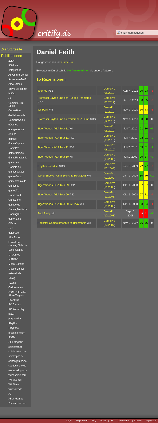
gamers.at (14, 162)
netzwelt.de (14, 273)
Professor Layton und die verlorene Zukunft (63, 119)
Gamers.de (14, 167)
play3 (11, 313)
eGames (13, 124)
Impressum (151, 420)
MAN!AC (13, 259)
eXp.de (12, 134)
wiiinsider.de (15, 389)
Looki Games (15, 249)
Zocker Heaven (16, 403)
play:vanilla (14, 318)
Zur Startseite (11, 49)
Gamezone (14, 199)
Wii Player (14, 384)
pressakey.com (16, 332)
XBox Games (15, 398)
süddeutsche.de (17, 365)
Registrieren (82, 420)
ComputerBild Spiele (16, 104)
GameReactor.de (17, 157)
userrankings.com (18, 370)
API (112, 420)
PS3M (11, 337)
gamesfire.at (15, 176)
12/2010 (109, 111)
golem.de (13, 232)
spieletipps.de (16, 356)
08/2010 (109, 130)
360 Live (13, 65)
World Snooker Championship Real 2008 (62, 175)
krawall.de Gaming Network (17, 244)
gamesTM (14, 190)
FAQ (94, 420)
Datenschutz (124, 420)
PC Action (13, 299)
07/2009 (109, 168)
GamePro (67, 62)
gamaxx (12, 138)
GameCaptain (16, 143)
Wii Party (43, 109)
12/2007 (109, 225)
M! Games (14, 254)
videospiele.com (17, 375)
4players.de (14, 70)
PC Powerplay (16, 309)
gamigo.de (14, 204)
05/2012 (109, 92)
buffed (11, 93)
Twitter (103, 420)
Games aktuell (16, 171)
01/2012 (109, 102)
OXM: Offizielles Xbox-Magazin (17, 294)
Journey (42, 90)
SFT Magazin (15, 342)
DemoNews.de (16, 120)
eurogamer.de (16, 129)
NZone (12, 282)
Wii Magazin (15, 379)
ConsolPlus (14, 110)
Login (69, 420)
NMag (11, 278)
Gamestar (13, 185)
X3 (10, 393)
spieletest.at (15, 346)
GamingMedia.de (17, 209)
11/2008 (109, 187)
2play (11, 60)
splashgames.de (17, 361)
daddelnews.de (16, 115)
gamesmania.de (17, 181)
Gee (10, 228)
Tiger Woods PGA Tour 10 (53, 156)
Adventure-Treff (17, 79)
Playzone (13, 328)
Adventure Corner (18, 74)
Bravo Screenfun (17, 88)
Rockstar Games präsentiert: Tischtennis (62, 222)
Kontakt (138, 420)
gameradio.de (16, 153)
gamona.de (14, 218)
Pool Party (44, 213)
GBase (12, 223)
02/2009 (109, 177)
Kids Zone (14, 237)
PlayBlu (12, 323)
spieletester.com (17, 351)
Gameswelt (14, 195)
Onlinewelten (15, 287)
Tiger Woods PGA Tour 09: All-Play (58, 204)
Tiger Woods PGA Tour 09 (53, 185)
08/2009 (109, 159)
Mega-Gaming (16, 263)
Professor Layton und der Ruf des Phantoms (64, 97)
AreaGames (15, 84)
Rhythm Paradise (48, 166)
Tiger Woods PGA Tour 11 (53, 128)
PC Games (14, 304)
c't (9, 98)
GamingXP (14, 214)
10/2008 (109, 215)
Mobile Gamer (16, 268)
